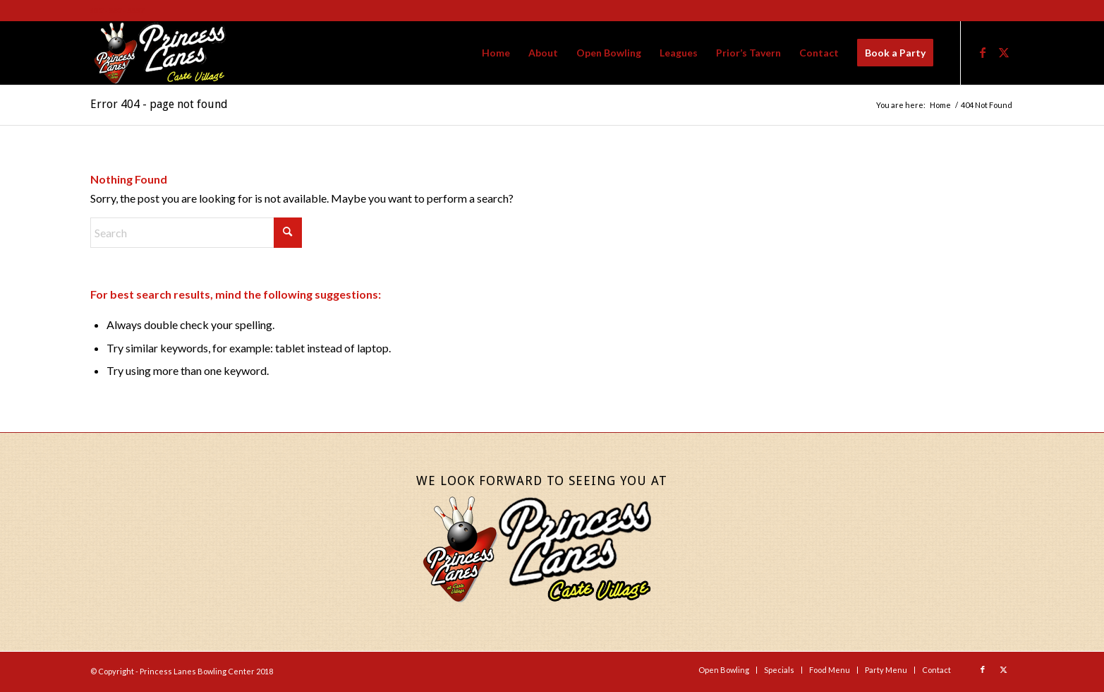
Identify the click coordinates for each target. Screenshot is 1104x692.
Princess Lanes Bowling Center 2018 (206, 671)
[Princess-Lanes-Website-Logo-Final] (159, 53)
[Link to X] (1003, 52)
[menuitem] (496, 53)
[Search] (196, 232)
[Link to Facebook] (982, 52)
